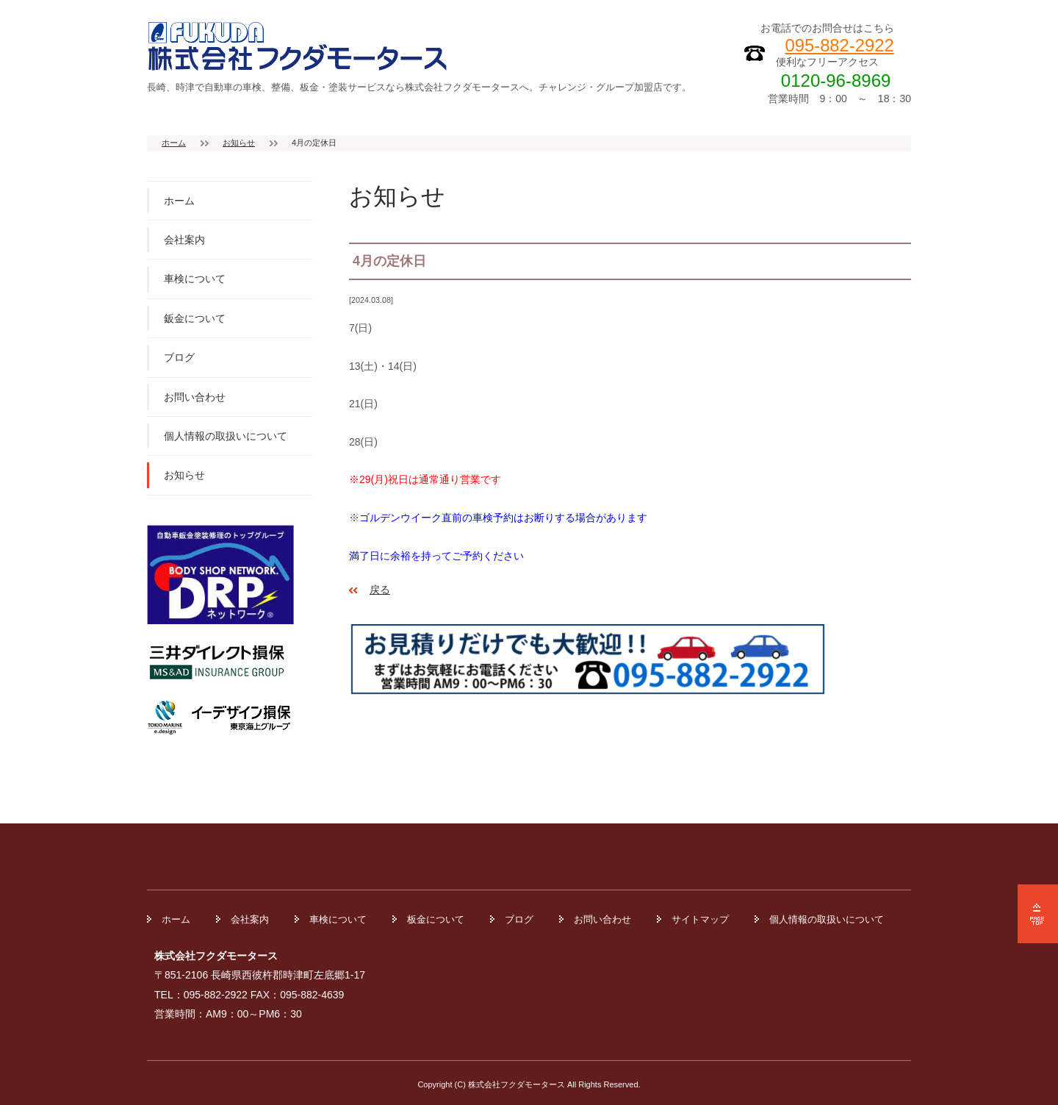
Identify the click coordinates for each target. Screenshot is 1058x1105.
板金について (435, 919)
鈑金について (195, 318)
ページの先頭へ (1038, 913)
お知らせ (239, 142)
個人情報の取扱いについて (225, 436)
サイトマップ (700, 919)
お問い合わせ (195, 397)
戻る (380, 590)
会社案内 (184, 240)
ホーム (174, 142)
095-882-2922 (839, 45)
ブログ (179, 357)
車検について (195, 279)
